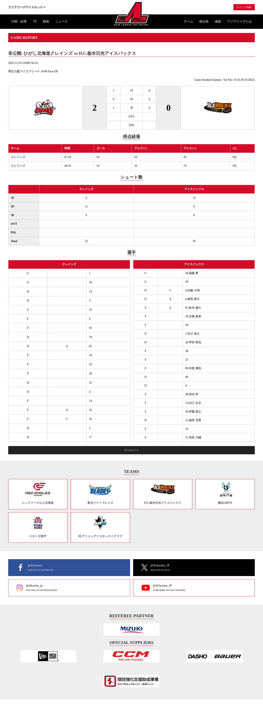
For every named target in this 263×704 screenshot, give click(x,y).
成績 (218, 21)
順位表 (204, 21)
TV (35, 21)
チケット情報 (244, 7)
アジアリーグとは (239, 21)
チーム (188, 21)
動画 (46, 21)
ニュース (61, 21)
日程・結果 (19, 21)
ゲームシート (131, 450)
